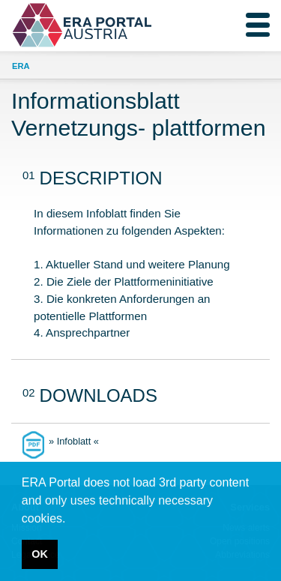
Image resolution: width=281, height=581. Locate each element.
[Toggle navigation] (258, 25)
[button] (71, 519)
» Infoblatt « (74, 441)
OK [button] (39, 554)
